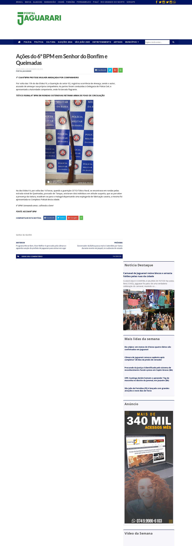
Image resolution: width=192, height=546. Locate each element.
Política (38, 42)
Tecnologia (40, 533)
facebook (115, 256)
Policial (87, 518)
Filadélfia (39, 502)
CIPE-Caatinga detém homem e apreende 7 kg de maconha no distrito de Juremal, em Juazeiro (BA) (150, 170)
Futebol (87, 514)
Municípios (131, 42)
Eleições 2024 (65, 42)
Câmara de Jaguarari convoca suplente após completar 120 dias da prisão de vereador (149, 146)
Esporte (87, 506)
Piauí (96, 2)
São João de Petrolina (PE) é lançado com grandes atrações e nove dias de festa (147, 182)
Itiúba (38, 510)
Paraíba (70, 2)
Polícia (28, 42)
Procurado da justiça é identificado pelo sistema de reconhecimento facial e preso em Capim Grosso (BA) (151, 158)
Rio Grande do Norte (113, 2)
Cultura (50, 42)
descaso (39, 499)
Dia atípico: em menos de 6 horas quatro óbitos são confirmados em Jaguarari (150, 136)
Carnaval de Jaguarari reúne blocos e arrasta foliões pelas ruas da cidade (147, 66)
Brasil (19, 2)
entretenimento (90, 502)
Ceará (61, 2)
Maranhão (50, 2)
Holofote (39, 506)
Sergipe (131, 2)
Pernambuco (84, 2)
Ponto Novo (41, 525)
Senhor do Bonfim (43, 529)
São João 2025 (82, 42)
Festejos (87, 510)
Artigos (118, 42)
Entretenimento (102, 42)
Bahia (28, 2)
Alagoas (37, 2)
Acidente (39, 495)
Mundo (38, 518)
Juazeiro (39, 514)
